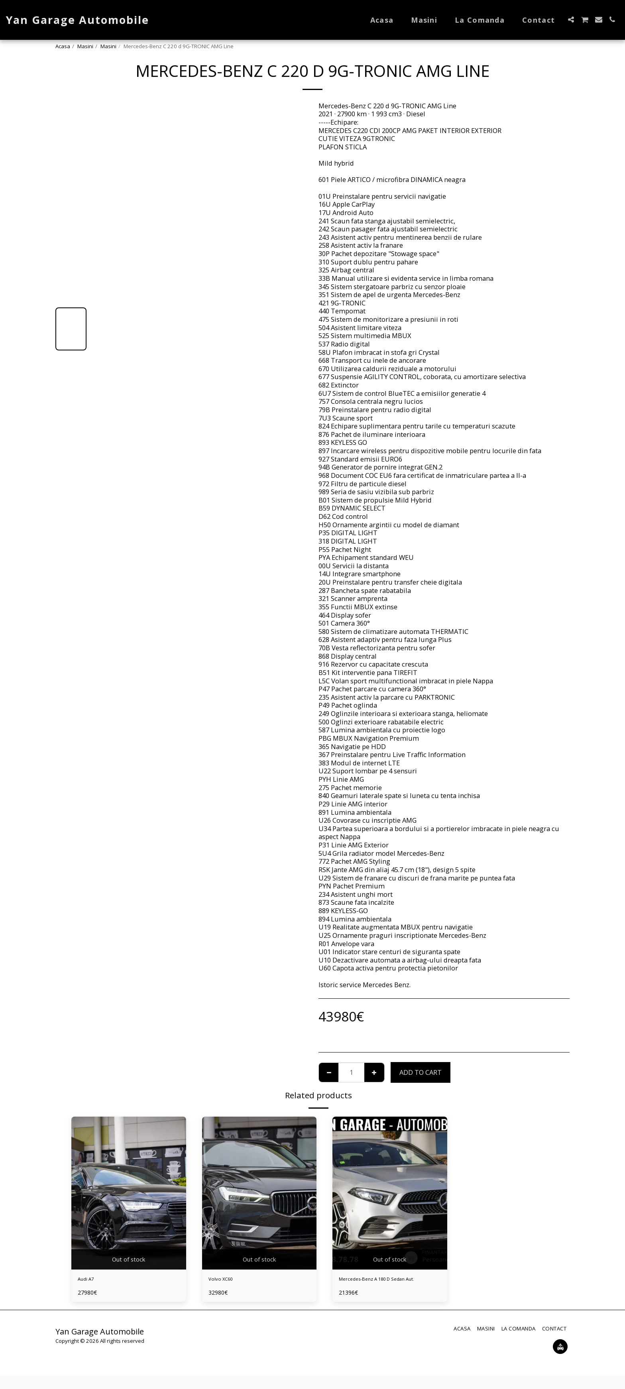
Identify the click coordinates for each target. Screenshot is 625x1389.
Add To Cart (420, 1072)
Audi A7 (89, 1280)
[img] (128, 1193)
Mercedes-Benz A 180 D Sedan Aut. (385, 1285)
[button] (570, 19)
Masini (85, 46)
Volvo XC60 (225, 1280)
